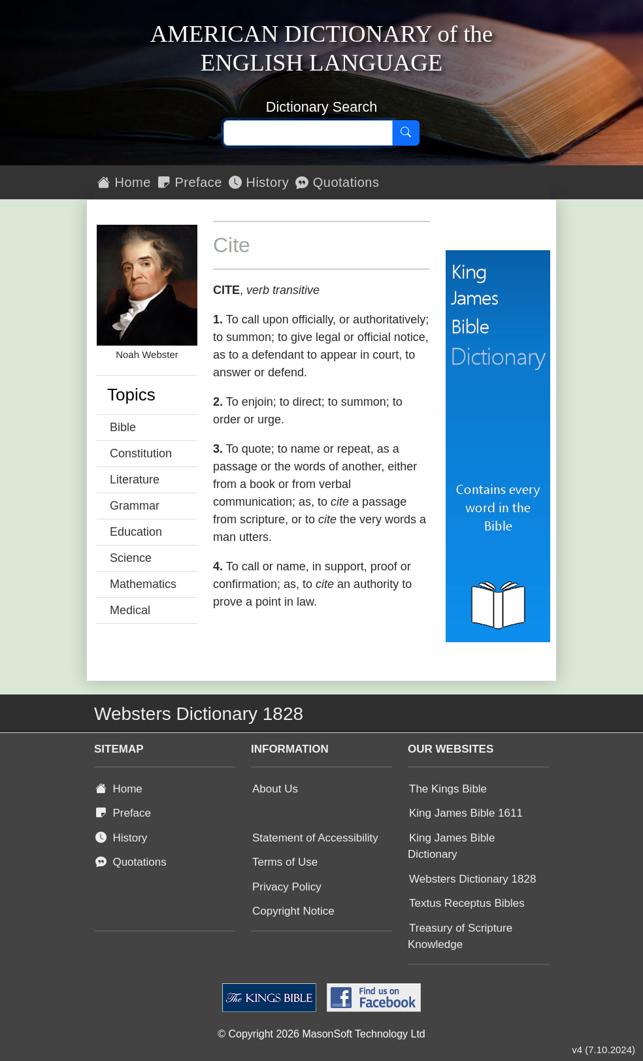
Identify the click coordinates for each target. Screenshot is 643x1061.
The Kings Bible (448, 789)
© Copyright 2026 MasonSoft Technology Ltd (321, 1033)
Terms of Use (285, 862)
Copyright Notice (293, 911)
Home (124, 182)
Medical (130, 610)
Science (131, 557)
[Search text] (308, 133)
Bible (123, 427)
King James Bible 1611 (466, 813)
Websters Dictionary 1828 (472, 879)
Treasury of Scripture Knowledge (460, 936)
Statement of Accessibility (315, 838)
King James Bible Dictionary (451, 846)
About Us (275, 789)
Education (136, 531)
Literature (134, 479)
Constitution (141, 453)
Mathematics (143, 584)
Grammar (134, 505)
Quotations (337, 182)
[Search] (406, 133)
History (259, 182)
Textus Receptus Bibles (467, 903)
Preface (189, 182)
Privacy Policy (287, 887)
